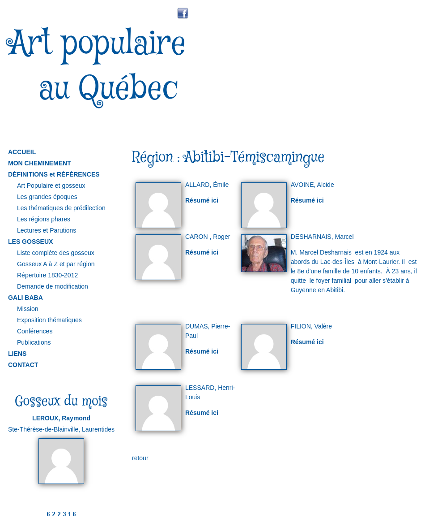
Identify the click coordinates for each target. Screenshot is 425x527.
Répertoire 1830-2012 (47, 275)
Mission (27, 308)
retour (140, 458)
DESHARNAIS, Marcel (322, 236)
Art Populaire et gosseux (51, 185)
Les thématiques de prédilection (61, 208)
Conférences (34, 331)
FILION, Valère (311, 326)
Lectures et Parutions (46, 230)
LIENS (17, 353)
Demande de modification (52, 286)
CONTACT (23, 364)
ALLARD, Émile (207, 184)
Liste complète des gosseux (55, 252)
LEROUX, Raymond (61, 418)
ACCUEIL (22, 152)
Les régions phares (43, 219)
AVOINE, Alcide (312, 184)
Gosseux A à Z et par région (56, 264)
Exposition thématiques (49, 320)
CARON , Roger (207, 236)
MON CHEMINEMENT (39, 163)
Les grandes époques (47, 196)
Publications (34, 342)
